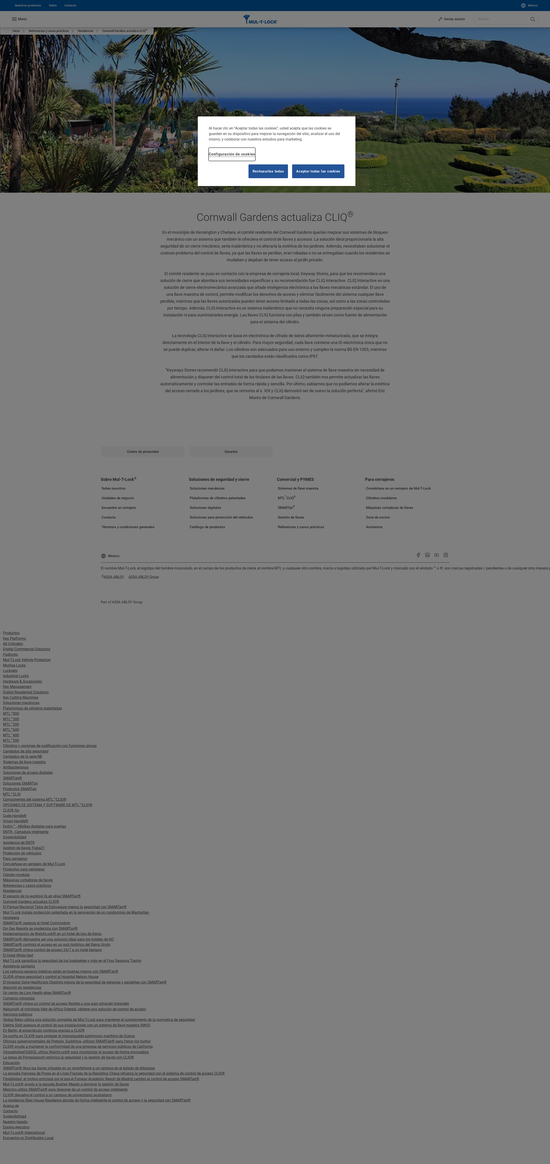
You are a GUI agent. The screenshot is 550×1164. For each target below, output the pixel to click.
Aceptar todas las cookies (318, 171)
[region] (276, 151)
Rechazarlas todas (268, 171)
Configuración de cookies (232, 154)
